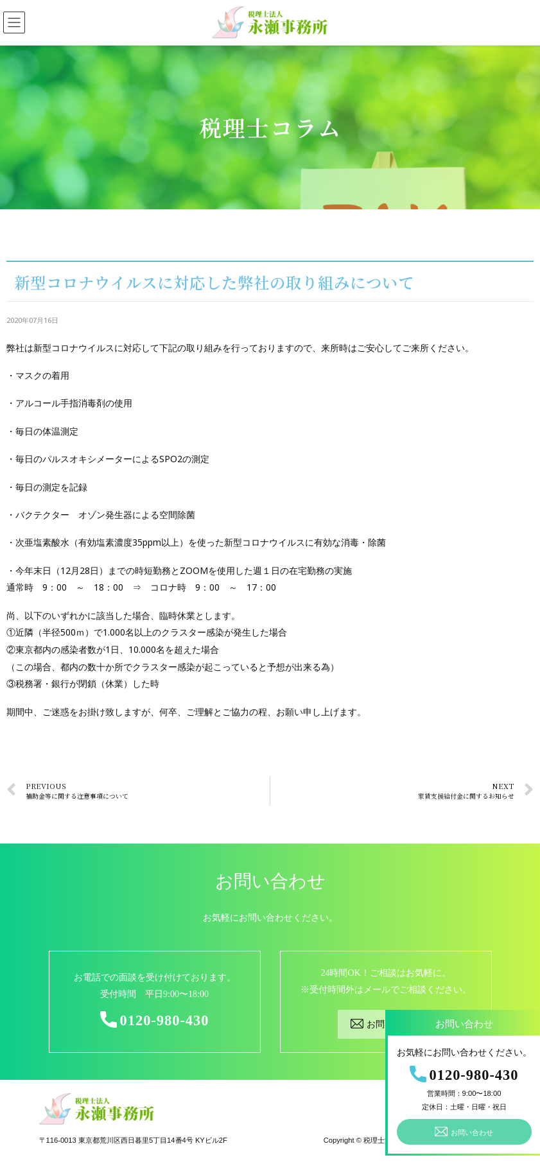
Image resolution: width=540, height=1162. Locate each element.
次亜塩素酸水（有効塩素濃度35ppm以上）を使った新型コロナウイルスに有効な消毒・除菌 (200, 542)
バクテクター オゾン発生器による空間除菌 (105, 514)
